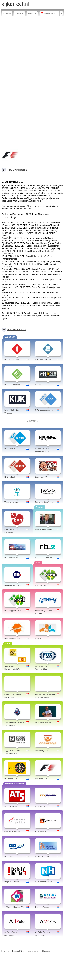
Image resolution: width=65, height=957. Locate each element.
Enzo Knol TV (41, 477)
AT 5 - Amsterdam (12, 806)
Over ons (5, 951)
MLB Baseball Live (43, 722)
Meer (32, 13)
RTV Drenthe (40, 831)
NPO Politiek (9, 477)
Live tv (7, 13)
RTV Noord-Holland (43, 882)
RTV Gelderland (42, 857)
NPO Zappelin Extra (12, 610)
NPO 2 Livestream (43, 360)
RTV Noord (40, 806)
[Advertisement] (32, 52)
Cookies (46, 951)
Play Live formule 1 (16, 329)
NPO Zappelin (41, 585)
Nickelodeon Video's (12, 639)
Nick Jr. (38, 639)
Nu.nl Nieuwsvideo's (12, 585)
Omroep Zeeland (42, 907)
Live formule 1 (41, 779)
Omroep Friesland (12, 831)
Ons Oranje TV (41, 751)
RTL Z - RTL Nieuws (43, 558)
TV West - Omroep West (14, 907)
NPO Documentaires (44, 410)
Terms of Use (18, 951)
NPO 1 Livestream (12, 360)
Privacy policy (33, 951)
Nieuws (19, 13)
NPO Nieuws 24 (11, 558)
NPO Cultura (9, 449)
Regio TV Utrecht (11, 882)
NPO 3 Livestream (12, 385)
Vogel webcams (11, 502)
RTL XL (38, 385)
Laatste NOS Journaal (44, 530)
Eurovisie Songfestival (44, 502)
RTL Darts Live (10, 779)
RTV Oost (8, 857)
